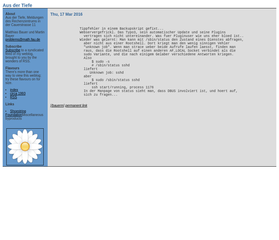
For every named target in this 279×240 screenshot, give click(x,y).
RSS (13, 97)
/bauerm (57, 125)
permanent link (76, 125)
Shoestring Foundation (15, 113)
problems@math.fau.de (22, 39)
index (14, 90)
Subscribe (12, 50)
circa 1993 (17, 93)
